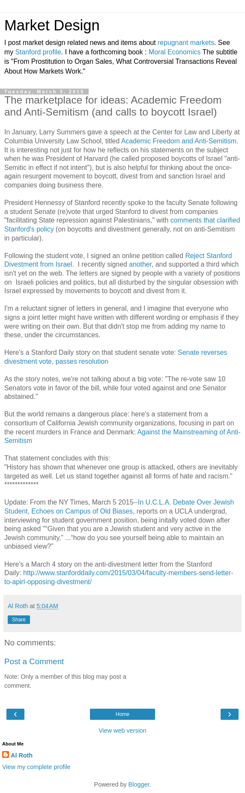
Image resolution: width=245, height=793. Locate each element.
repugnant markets (186, 42)
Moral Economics (174, 52)
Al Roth (22, 755)
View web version (122, 730)
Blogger (138, 784)
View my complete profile (36, 766)
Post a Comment (34, 661)
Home (122, 714)
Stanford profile (38, 52)
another (140, 264)
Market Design (52, 25)
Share (19, 620)
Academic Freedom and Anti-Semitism (178, 141)
